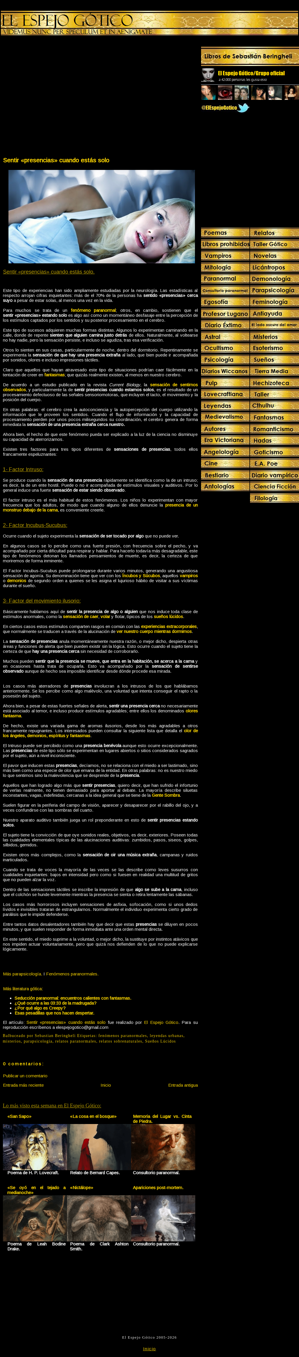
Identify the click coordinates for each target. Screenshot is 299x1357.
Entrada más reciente (23, 1085)
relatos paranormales (75, 1041)
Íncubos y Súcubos (141, 575)
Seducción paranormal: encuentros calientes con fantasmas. (73, 998)
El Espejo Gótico (161, 1022)
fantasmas (54, 374)
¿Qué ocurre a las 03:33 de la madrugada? (55, 1003)
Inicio (106, 1085)
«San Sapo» (19, 1116)
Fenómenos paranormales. (72, 973)
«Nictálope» (81, 1187)
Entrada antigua (183, 1085)
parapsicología (38, 1041)
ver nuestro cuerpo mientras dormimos (154, 631)
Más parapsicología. (22, 973)
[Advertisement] (55, 97)
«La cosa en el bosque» (93, 1116)
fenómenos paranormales (123, 1036)
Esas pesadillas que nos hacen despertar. (54, 1012)
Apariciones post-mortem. (158, 1187)
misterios (12, 1041)
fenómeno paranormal (93, 310)
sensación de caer (80, 616)
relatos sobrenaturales (121, 1041)
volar (105, 616)
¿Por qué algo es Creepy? (40, 1007)
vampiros (189, 575)
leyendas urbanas (166, 1036)
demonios (16, 580)
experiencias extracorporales (169, 626)
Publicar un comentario (25, 1075)
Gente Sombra (166, 795)
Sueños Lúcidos (160, 1041)
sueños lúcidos (168, 616)
